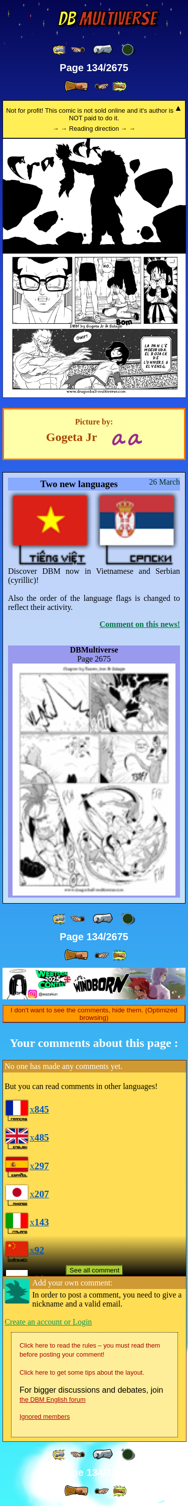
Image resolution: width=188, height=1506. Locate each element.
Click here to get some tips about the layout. (82, 1372)
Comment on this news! (140, 624)
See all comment (94, 1270)
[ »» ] (119, 86)
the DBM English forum (53, 1399)
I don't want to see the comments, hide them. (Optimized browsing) (94, 1013)
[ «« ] (59, 50)
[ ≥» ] (101, 86)
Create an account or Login (48, 1322)
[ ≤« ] (77, 50)
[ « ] (103, 49)
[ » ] (76, 86)
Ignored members (45, 1416)
